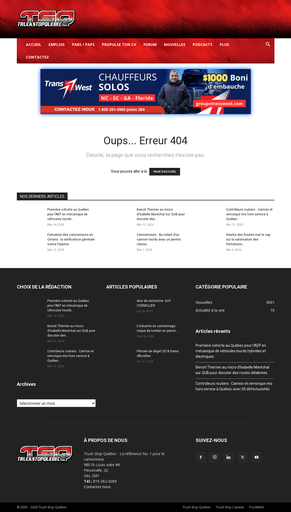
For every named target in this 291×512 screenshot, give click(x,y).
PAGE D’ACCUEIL (164, 171)
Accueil (33, 44)
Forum (150, 44)
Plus (224, 44)
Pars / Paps (83, 44)
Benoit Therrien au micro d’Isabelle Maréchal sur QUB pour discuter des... (161, 214)
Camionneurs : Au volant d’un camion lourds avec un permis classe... (159, 239)
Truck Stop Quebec (196, 507)
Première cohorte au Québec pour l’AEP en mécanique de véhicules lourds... (68, 214)
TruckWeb (256, 507)
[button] (268, 44)
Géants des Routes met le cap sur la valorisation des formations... (248, 239)
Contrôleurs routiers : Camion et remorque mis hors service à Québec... (249, 214)
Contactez (37, 57)
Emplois (57, 44)
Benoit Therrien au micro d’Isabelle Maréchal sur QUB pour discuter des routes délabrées (232, 370)
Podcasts (202, 44)
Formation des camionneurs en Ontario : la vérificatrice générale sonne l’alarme (71, 239)
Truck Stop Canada (230, 507)
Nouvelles (174, 44)
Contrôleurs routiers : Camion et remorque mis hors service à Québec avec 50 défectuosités (234, 386)
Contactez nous (97, 486)
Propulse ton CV (119, 44)
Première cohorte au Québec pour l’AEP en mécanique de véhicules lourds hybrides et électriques (231, 351)
